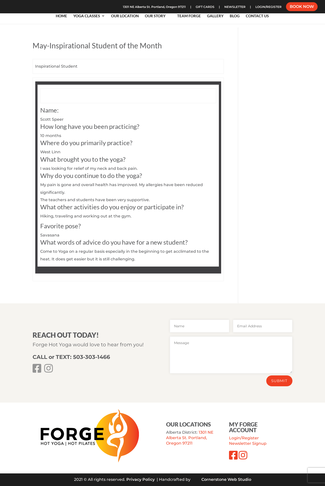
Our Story (155, 16)
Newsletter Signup (248, 443)
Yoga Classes (86, 16)
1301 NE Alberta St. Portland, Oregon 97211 (154, 7)
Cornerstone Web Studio (226, 479)
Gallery (215, 16)
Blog (235, 16)
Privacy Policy (140, 479)
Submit (279, 380)
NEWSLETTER (235, 7)
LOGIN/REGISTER (268, 7)
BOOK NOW (302, 7)
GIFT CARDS (205, 7)
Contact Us (257, 16)
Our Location (125, 16)
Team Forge (189, 16)
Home (61, 16)
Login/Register (244, 438)
